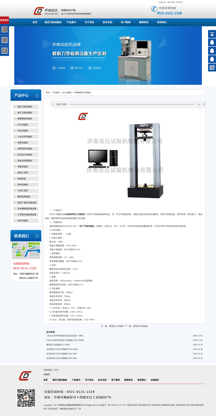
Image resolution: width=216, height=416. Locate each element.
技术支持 (107, 22)
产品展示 (71, 22)
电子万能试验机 (25, 113)
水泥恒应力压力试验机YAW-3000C (62, 349)
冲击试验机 (23, 131)
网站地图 (171, 2)
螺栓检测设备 (24, 196)
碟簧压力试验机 (116, 326)
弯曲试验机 (23, 167)
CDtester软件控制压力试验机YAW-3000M (65, 340)
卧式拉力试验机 (25, 155)
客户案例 (125, 22)
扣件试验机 (23, 220)
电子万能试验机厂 (51, 409)
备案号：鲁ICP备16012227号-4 (113, 405)
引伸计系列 (23, 190)
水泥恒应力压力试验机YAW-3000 (61, 354)
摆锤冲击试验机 (140, 326)
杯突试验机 (23, 184)
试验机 (47, 374)
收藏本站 (162, 2)
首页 (35, 22)
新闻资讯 (144, 22)
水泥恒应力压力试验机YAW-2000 (61, 358)
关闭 (15, 18)
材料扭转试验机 (25, 149)
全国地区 (155, 380)
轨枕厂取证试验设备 (27, 202)
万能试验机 (181, 405)
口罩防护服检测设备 (27, 214)
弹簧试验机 (23, 143)
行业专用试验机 (25, 137)
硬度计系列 (23, 172)
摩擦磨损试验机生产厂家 (70, 409)
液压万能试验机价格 (195, 405)
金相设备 (22, 178)
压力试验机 (23, 125)
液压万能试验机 (53, 22)
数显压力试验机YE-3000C (58, 345)
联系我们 (179, 2)
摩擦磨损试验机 (25, 119)
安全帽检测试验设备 (27, 208)
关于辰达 (89, 22)
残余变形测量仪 (25, 161)
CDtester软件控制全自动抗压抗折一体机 (64, 336)
